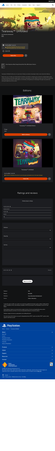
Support (38, 5)
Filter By (6, 236)
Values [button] (27, 350)
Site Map (24, 376)
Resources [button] (27, 356)
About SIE (4, 334)
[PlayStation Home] (3, 5)
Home (3, 329)
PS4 (15, 5)
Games (7, 5)
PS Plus (18, 5)
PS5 (11, 5)
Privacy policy (8, 376)
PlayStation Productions (7, 339)
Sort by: (6, 244)
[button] (27, 281)
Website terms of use (16, 376)
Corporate (4, 341)
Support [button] (27, 353)
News (30, 5)
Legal (3, 376)
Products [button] (27, 347)
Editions (6, 227)
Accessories (24, 5)
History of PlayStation (6, 343)
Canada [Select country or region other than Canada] (6, 375)
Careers (3, 336)
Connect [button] (27, 359)
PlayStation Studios (6, 338)
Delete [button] (49, 270)
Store (34, 5)
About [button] (27, 332)
